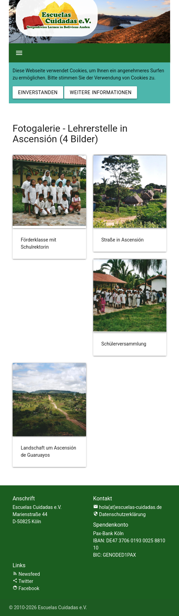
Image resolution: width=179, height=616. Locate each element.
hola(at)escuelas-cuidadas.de (130, 507)
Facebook (26, 588)
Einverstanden (38, 92)
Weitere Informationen (101, 92)
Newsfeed (26, 574)
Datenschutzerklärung (119, 514)
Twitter (23, 581)
